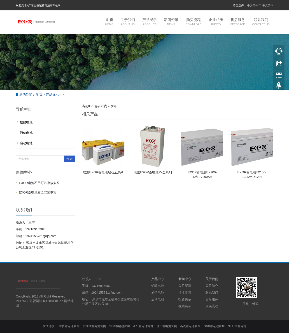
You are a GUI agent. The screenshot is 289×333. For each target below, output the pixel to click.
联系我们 (261, 22)
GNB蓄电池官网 (214, 326)
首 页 (109, 22)
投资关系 (184, 299)
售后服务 (237, 22)
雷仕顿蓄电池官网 (94, 326)
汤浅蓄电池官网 (190, 326)
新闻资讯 (171, 22)
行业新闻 (184, 292)
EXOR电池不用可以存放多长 (39, 183)
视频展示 (184, 306)
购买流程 (194, 22)
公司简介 (211, 286)
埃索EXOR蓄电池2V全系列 (153, 172)
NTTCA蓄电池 (237, 326)
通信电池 (26, 133)
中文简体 (252, 5)
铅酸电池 (26, 122)
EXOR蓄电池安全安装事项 (37, 192)
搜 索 (69, 159)
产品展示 (149, 22)
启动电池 (26, 143)
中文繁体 (267, 5)
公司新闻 (184, 286)
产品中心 (157, 279)
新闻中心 (184, 279)
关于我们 (128, 22)
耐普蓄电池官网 (69, 326)
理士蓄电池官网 (166, 326)
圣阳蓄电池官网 (143, 326)
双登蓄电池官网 (119, 326)
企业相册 (216, 22)
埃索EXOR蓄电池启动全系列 (103, 172)
